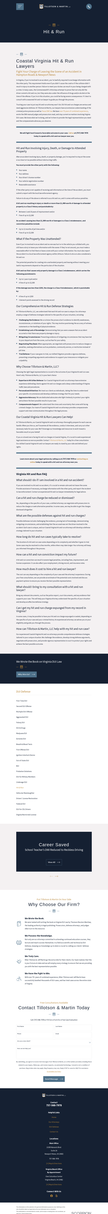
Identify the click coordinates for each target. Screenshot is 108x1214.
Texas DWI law (47, 111)
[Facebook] (51, 1196)
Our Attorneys (54, 1122)
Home (54, 1117)
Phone (19, 1034)
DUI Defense (54, 1127)
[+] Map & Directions (54, 1163)
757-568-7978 (54, 1105)
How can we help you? (24, 1048)
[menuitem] (54, 701)
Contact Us (54, 1132)
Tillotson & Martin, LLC (58, 440)
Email (57, 1034)
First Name (20, 1026)
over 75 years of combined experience (73, 111)
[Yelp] (56, 1196)
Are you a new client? (23, 1041)
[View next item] (56, 876)
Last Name (59, 1026)
